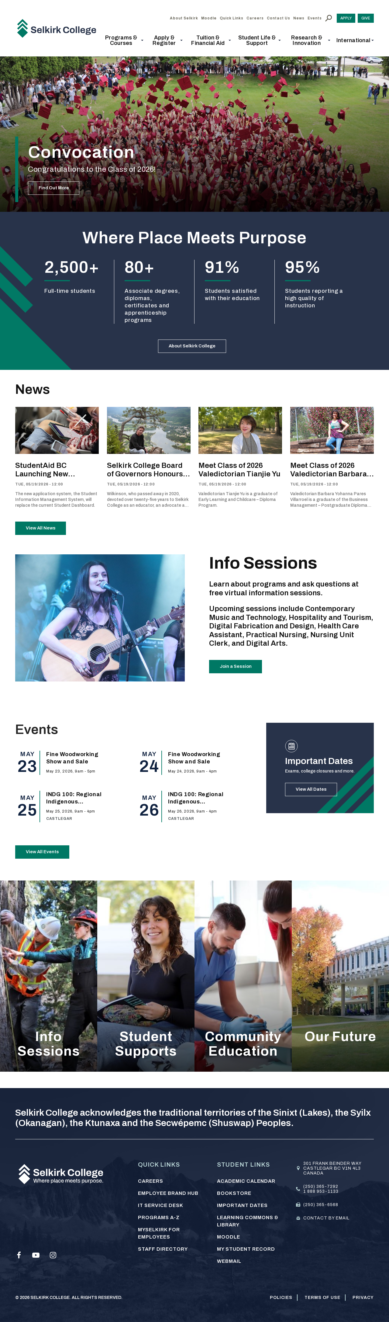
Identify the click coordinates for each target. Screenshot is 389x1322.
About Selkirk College (192, 349)
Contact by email (326, 1218)
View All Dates (316, 803)
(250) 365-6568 (320, 1204)
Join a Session (240, 680)
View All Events (47, 865)
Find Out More (58, 185)
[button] (123, 40)
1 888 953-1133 (321, 1191)
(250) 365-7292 (320, 1186)
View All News (46, 536)
